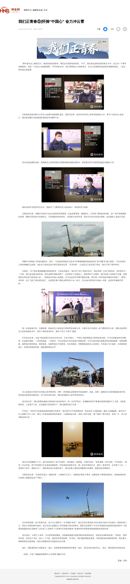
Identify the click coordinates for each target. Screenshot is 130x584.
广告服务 (73, 573)
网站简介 (57, 573)
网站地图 (88, 573)
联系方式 (80, 573)
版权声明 (65, 573)
